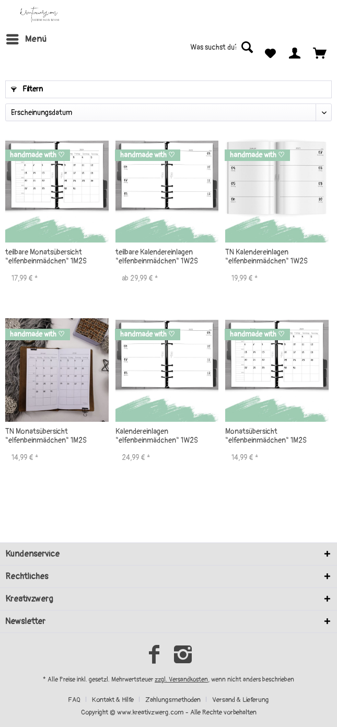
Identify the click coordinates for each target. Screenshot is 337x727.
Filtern (27, 89)
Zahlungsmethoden (173, 700)
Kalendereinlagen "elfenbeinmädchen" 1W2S (156, 436)
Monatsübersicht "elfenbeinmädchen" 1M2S (266, 436)
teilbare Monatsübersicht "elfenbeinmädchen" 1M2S (46, 257)
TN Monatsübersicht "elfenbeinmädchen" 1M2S (46, 436)
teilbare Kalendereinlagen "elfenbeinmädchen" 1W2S (156, 257)
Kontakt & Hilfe (113, 700)
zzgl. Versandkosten (181, 680)
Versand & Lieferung (240, 700)
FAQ (74, 700)
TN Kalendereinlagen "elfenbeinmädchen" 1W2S (266, 257)
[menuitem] (26, 39)
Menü (26, 37)
